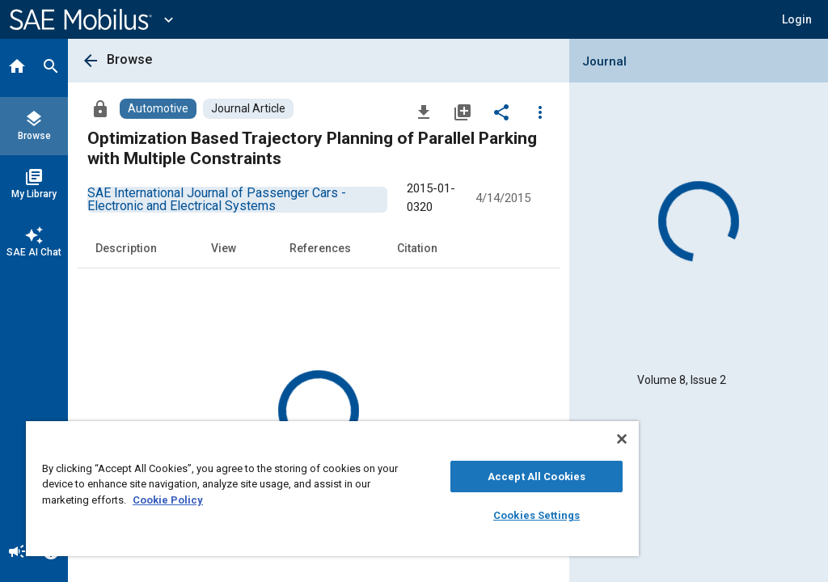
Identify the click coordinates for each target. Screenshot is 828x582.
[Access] (100, 108)
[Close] (622, 439)
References (320, 248)
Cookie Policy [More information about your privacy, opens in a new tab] (168, 500)
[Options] (540, 111)
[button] (796, 19)
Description (126, 248)
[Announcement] (17, 553)
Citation (417, 248)
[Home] (17, 68)
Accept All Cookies (536, 476)
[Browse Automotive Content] (158, 109)
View (223, 248)
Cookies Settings (536, 515)
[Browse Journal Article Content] (248, 109)
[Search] (51, 68)
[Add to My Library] (462, 111)
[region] (332, 488)
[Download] (424, 111)
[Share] (501, 111)
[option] (216, 199)
